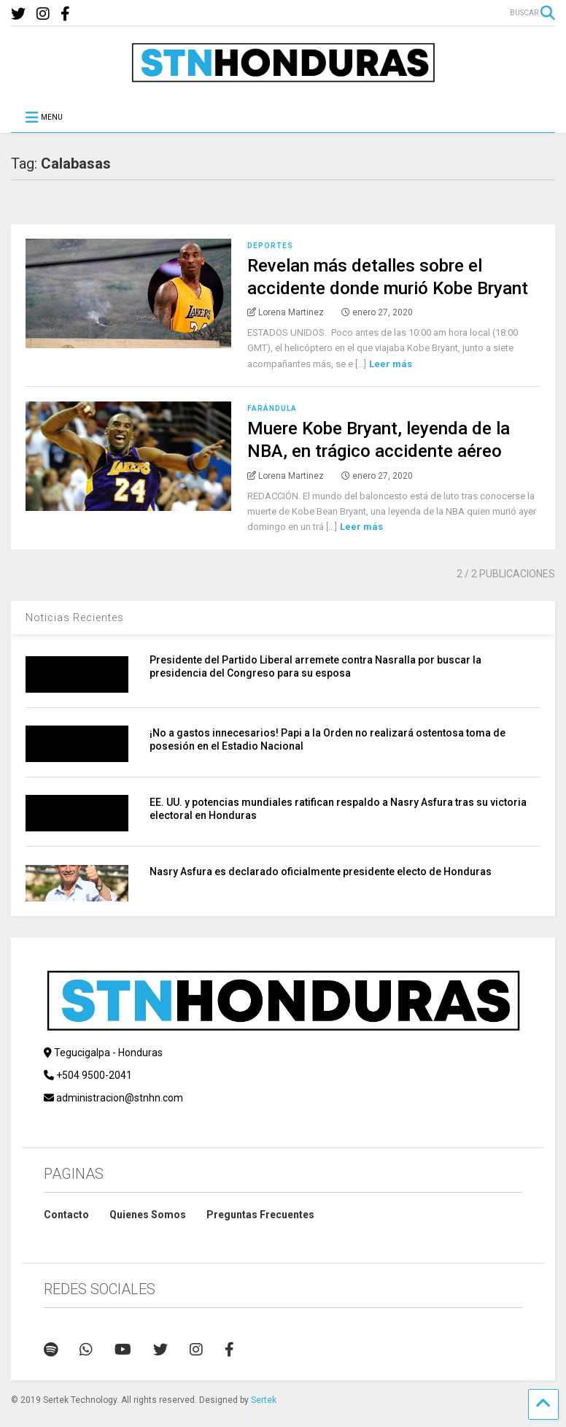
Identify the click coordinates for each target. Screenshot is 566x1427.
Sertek (263, 1400)
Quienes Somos (147, 1214)
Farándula (272, 408)
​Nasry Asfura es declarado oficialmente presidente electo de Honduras (321, 871)
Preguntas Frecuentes (260, 1214)
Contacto (66, 1214)
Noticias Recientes (75, 617)
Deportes (270, 246)
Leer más (390, 363)
